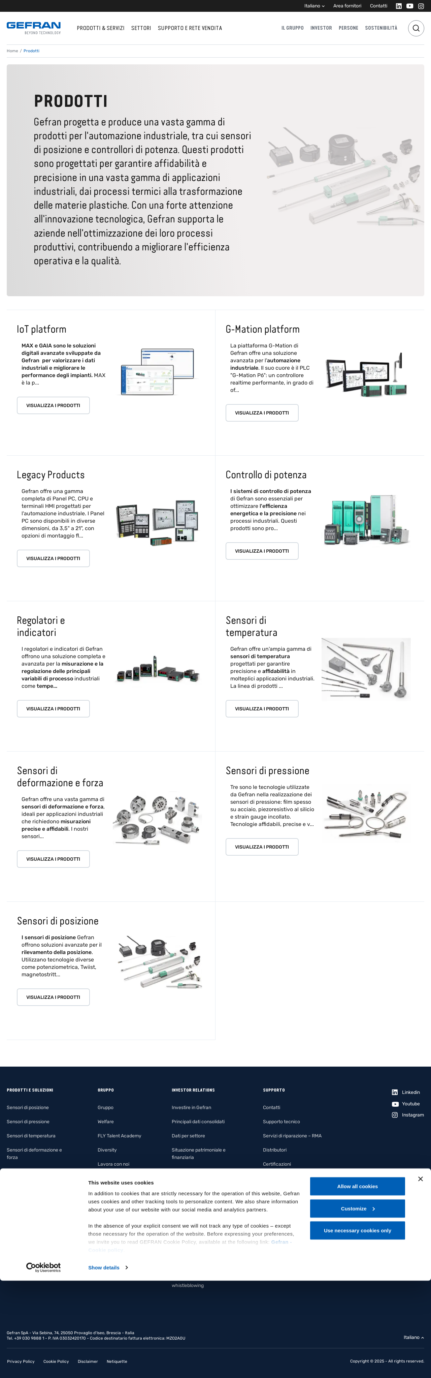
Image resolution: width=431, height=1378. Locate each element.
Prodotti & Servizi (101, 28)
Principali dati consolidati (198, 1122)
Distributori (275, 1150)
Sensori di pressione (28, 1122)
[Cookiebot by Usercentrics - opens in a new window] (43, 1365)
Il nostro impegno (116, 1178)
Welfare (106, 1122)
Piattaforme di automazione (36, 1200)
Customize (358, 1306)
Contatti (378, 6)
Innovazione (111, 1221)
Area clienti (275, 1235)
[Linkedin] (397, 5)
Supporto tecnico (281, 1122)
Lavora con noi (113, 1164)
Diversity (107, 1150)
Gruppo (105, 1107)
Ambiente (108, 1206)
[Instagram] (419, 5)
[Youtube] (408, 6)
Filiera (104, 1235)
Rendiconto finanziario (196, 1186)
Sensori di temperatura (31, 1136)
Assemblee (183, 1228)
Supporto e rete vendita (190, 28)
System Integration (27, 1214)
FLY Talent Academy (119, 1136)
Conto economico (190, 1171)
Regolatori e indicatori (30, 1171)
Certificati (273, 1192)
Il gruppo (292, 28)
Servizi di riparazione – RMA (292, 1136)
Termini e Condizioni (284, 1221)
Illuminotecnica (23, 1242)
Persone (348, 28)
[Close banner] (420, 1276)
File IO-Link (275, 1178)
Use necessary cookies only (357, 1327)
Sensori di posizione (28, 1107)
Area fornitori (347, 6)
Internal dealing (188, 1264)
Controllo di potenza (28, 1186)
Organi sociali (186, 1214)
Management (186, 1200)
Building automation (28, 1256)
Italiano (312, 6)
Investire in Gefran (191, 1107)
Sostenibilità (381, 28)
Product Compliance (284, 1206)
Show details (104, 1365)
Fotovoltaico (20, 1228)
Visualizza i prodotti (53, 405)
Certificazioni (277, 1164)
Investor (321, 28)
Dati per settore (188, 1136)
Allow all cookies (357, 1283)
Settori (141, 28)
